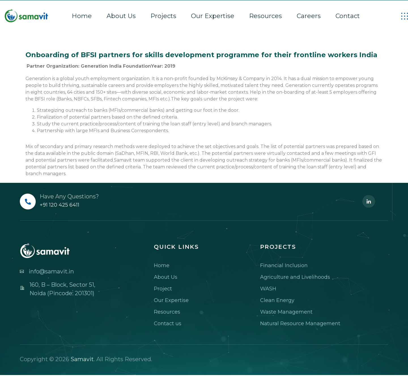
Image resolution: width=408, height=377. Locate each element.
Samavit (82, 359)
